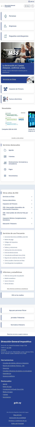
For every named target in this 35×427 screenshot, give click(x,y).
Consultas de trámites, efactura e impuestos (16, 363)
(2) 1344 (9, 347)
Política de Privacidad (17, 423)
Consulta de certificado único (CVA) (15, 255)
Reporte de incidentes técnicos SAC (15, 258)
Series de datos (9, 283)
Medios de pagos (8, 392)
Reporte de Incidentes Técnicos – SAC (13, 366)
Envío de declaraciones (11, 252)
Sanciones (8, 245)
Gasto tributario (9, 281)
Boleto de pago (9, 239)
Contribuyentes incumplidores (13, 263)
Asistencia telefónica (9, 376)
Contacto (3, 350)
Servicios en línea (9, 79)
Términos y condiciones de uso (17, 421)
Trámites (5, 394)
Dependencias (7, 373)
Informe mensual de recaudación (14, 276)
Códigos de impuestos (11, 242)
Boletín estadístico (10, 278)
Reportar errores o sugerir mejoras (17, 334)
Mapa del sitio (17, 415)
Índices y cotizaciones (11, 247)
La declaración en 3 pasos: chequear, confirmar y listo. (13, 66)
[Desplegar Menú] (27, 6)
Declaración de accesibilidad (17, 418)
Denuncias (6, 368)
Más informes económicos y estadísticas (17, 288)
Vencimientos (7, 397)
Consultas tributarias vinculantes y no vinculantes (17, 371)
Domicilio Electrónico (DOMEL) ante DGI (16, 237)
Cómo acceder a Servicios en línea (14, 260)
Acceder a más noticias (17, 138)
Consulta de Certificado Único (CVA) (13, 389)
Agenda (5, 384)
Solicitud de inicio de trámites (13, 250)
